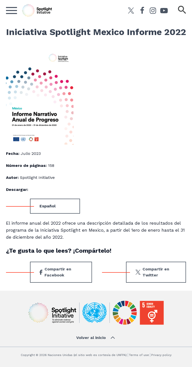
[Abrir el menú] (11, 10)
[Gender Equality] (152, 313)
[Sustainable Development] (125, 313)
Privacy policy (161, 355)
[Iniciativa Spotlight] (52, 312)
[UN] (94, 312)
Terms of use (139, 355)
